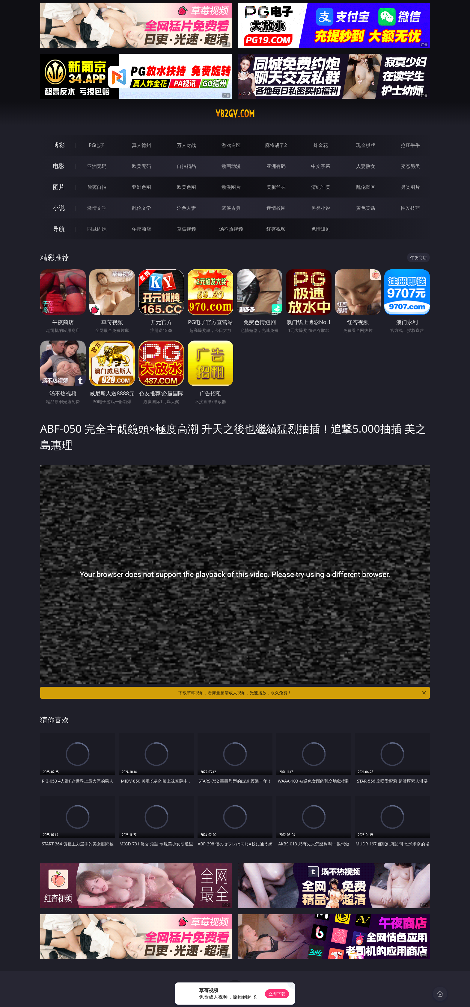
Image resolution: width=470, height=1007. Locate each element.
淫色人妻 (186, 208)
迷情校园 (276, 208)
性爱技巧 (410, 208)
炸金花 (321, 145)
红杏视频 (276, 229)
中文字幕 (320, 166)
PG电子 (97, 145)
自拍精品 (186, 166)
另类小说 (320, 208)
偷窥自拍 (96, 187)
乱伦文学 (141, 208)
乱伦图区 (365, 187)
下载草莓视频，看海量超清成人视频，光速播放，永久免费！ (302, 692)
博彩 (59, 145)
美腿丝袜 (276, 187)
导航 (59, 229)
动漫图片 (231, 187)
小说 (59, 208)
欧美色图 (186, 187)
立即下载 (277, 994)
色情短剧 (320, 229)
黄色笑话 (365, 208)
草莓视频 (186, 229)
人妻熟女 (365, 166)
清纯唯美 (320, 187)
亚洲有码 (276, 166)
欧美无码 (141, 166)
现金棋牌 (365, 145)
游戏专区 (231, 145)
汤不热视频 (231, 229)
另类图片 (410, 187)
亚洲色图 (141, 187)
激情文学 (96, 208)
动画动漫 (231, 166)
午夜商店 (141, 229)
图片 (59, 187)
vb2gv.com (235, 114)
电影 (59, 166)
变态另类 (410, 166)
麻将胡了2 (276, 145)
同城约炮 (96, 229)
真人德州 (141, 145)
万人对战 (186, 145)
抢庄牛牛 (410, 145)
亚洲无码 (96, 166)
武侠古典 (231, 208)
